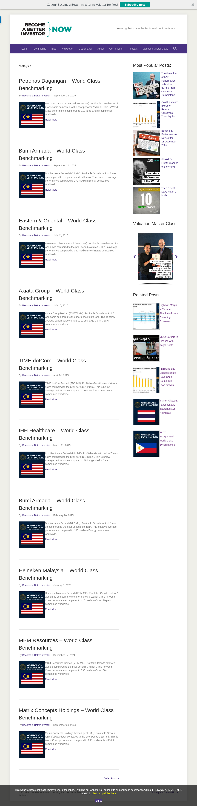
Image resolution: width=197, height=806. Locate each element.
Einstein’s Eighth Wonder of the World (169, 163)
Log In (24, 48)
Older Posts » (111, 778)
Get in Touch (116, 48)
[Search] (175, 48)
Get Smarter (85, 48)
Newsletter (67, 48)
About (101, 48)
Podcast (133, 48)
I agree (98, 800)
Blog (53, 48)
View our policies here (104, 793)
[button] (98, 4)
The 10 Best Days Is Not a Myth (168, 192)
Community (40, 48)
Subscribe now (135, 5)
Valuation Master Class (155, 48)
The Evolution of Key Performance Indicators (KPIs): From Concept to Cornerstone (169, 84)
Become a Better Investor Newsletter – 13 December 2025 (169, 138)
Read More (51, 119)
